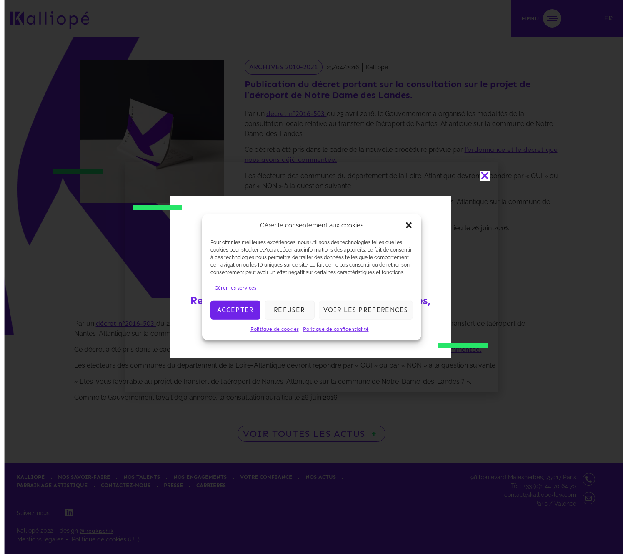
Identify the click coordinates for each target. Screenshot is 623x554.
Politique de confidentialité (336, 329)
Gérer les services (235, 287)
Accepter (235, 310)
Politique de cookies (274, 329)
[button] (409, 225)
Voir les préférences (365, 310)
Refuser (289, 310)
